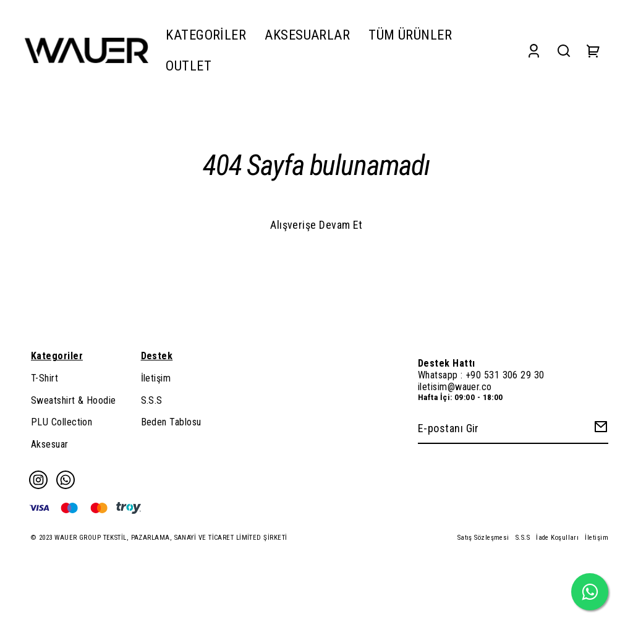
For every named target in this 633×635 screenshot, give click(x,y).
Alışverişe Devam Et (316, 224)
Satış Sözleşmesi (483, 538)
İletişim (156, 378)
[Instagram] (38, 480)
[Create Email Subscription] (599, 429)
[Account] (534, 50)
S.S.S (152, 400)
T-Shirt (44, 378)
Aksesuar (50, 444)
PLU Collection (61, 422)
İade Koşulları (557, 538)
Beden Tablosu (171, 422)
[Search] (564, 50)
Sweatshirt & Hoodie (73, 400)
